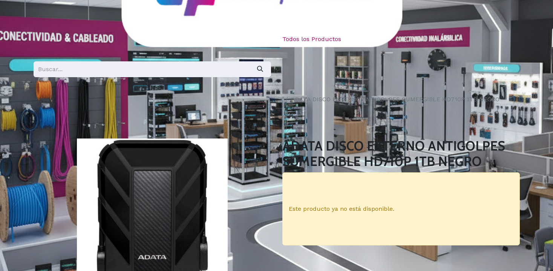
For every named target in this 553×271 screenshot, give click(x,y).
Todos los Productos (311, 39)
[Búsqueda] (260, 69)
